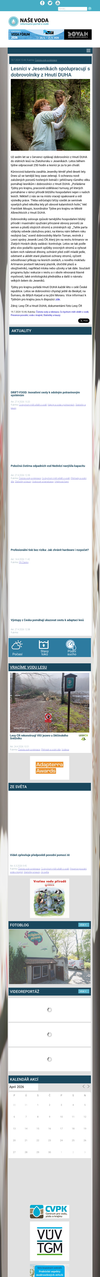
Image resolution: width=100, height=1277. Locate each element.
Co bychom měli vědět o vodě (74, 312)
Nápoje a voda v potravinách (61, 404)
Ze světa (45, 872)
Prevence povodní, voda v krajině (27, 315)
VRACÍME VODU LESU (28, 667)
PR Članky (23, 562)
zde (57, 299)
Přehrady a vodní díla (51, 749)
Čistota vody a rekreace (46, 60)
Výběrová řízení (61, 481)
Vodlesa (65, 749)
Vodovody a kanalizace (43, 481)
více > (83, 924)
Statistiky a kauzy (51, 315)
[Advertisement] (49, 1181)
